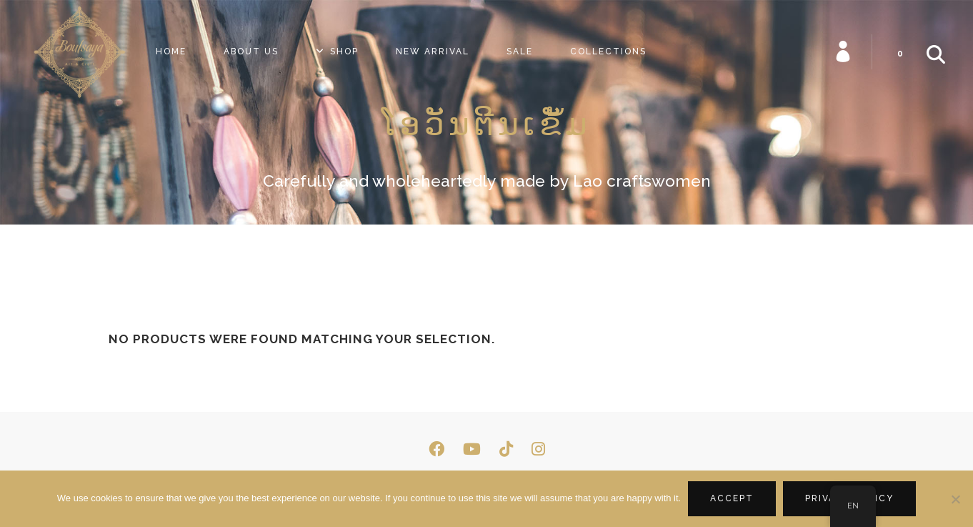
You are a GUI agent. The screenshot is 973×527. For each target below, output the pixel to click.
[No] (955, 499)
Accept (732, 498)
